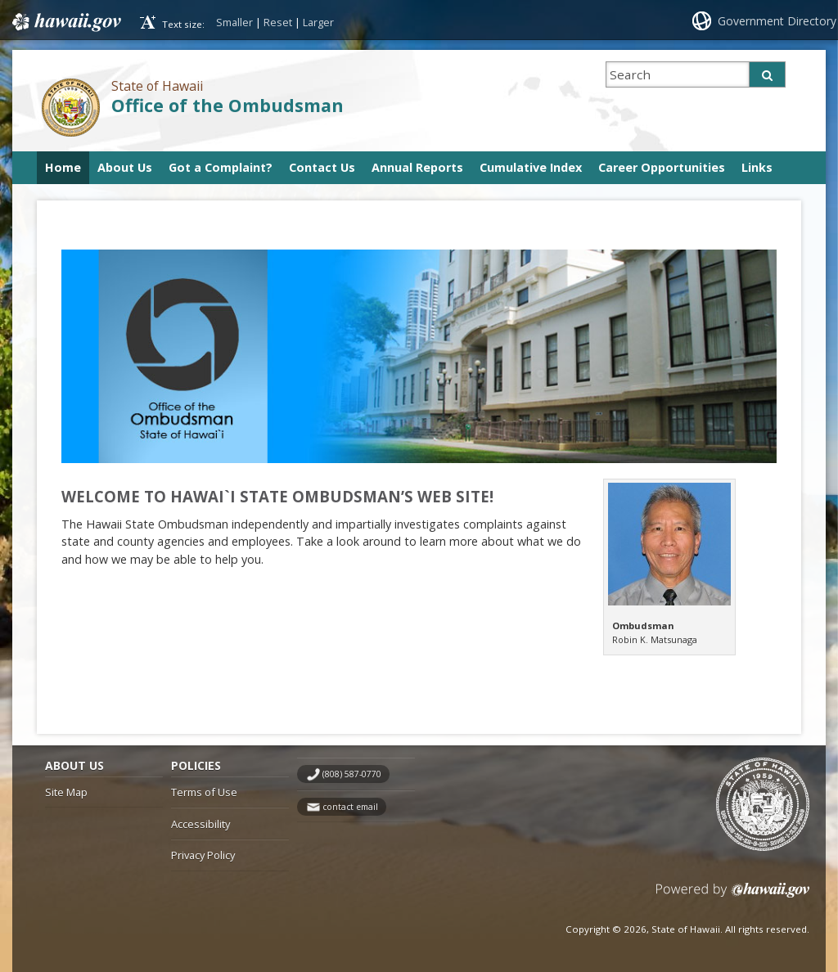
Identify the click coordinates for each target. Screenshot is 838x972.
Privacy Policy (203, 855)
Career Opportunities (661, 167)
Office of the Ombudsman (227, 105)
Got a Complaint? (221, 167)
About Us (124, 167)
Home (63, 167)
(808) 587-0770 (351, 774)
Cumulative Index (531, 167)
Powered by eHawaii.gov (732, 896)
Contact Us (322, 167)
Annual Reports (417, 167)
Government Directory (777, 21)
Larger (318, 22)
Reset (278, 22)
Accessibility (200, 824)
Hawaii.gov (65, 22)
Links (757, 167)
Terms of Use (204, 792)
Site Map (66, 792)
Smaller (234, 22)
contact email (350, 806)
